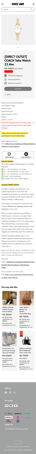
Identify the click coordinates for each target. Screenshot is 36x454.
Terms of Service (8, 450)
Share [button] (7, 94)
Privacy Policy (19, 450)
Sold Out (18, 89)
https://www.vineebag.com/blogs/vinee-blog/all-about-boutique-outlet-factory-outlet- (18, 264)
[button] (2, 4)
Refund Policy (28, 450)
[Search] (31, 9)
